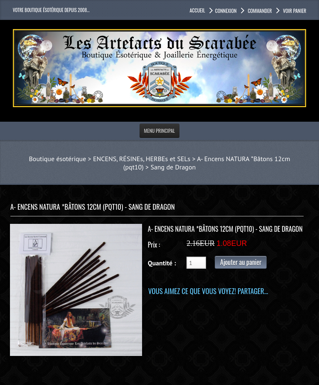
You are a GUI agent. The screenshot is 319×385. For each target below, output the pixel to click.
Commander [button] (259, 10)
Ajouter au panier (240, 262)
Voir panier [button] (294, 10)
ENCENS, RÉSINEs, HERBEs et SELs (141, 158)
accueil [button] (197, 10)
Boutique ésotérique (57, 158)
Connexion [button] (226, 10)
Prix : (154, 245)
